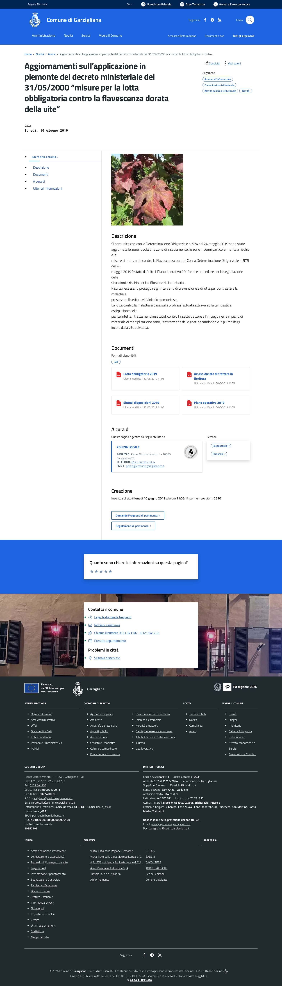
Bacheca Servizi (40, 891)
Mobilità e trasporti (147, 725)
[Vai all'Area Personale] (231, 4)
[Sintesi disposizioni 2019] (119, 403)
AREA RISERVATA (139, 980)
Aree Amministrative (43, 720)
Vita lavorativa (144, 748)
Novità (40, 54)
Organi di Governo (41, 714)
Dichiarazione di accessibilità (47, 856)
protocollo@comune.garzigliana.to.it (53, 802)
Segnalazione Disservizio (45, 879)
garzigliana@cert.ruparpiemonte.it (52, 798)
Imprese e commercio (148, 720)
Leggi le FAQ (38, 868)
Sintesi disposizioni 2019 (141, 402)
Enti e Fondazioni (41, 737)
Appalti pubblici (99, 731)
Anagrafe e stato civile (103, 725)
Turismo (140, 743)
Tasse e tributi (197, 714)
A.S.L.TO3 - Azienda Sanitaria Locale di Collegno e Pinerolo (125, 862)
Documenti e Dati (41, 731)
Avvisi (52, 54)
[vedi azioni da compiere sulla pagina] (232, 63)
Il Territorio (235, 725)
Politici (35, 748)
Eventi (232, 714)
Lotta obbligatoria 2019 (140, 373)
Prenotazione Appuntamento (48, 874)
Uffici (34, 725)
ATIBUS (150, 851)
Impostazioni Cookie (43, 914)
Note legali (37, 908)
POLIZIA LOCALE (128, 447)
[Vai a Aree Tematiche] (192, 4)
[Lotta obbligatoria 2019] (119, 374)
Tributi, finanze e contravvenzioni (155, 737)
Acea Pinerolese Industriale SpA (109, 868)
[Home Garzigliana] (64, 20)
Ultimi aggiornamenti (43, 925)
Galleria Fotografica (240, 731)
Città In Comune (212, 971)
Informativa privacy (42, 902)
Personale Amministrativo (46, 743)
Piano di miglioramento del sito (49, 862)
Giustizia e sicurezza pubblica (153, 714)
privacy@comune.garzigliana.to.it (170, 824)
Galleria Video (237, 737)
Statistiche (37, 931)
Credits (35, 920)
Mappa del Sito (40, 937)
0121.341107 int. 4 (143, 462)
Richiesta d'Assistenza (44, 885)
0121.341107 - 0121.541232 (47, 781)
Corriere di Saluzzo (156, 879)
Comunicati (196, 725)
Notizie (193, 720)
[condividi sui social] (212, 63)
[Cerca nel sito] (250, 20)
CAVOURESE (153, 862)
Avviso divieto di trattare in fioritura (213, 376)
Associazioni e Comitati (242, 754)
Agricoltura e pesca (101, 714)
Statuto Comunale (42, 897)
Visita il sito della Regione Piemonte (111, 851)
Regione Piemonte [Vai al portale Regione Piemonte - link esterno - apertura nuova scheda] (37, 4)
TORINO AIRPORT (156, 868)
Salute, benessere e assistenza (154, 731)
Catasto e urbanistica (102, 743)
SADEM (150, 856)
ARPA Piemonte (99, 879)
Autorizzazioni (98, 737)
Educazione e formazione (105, 754)
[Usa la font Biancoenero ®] (156, 4)
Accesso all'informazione (182, 36)
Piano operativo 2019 (209, 402)
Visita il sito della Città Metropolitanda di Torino (118, 856)
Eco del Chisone (155, 874)
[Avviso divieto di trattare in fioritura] (189, 374)
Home (28, 54)
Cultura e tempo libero (103, 748)
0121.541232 (38, 785)
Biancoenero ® (155, 976)
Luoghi (233, 720)
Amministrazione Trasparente (48, 851)
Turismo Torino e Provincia (105, 874)
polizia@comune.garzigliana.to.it (145, 466)
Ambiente (96, 720)
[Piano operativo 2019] (189, 403)
